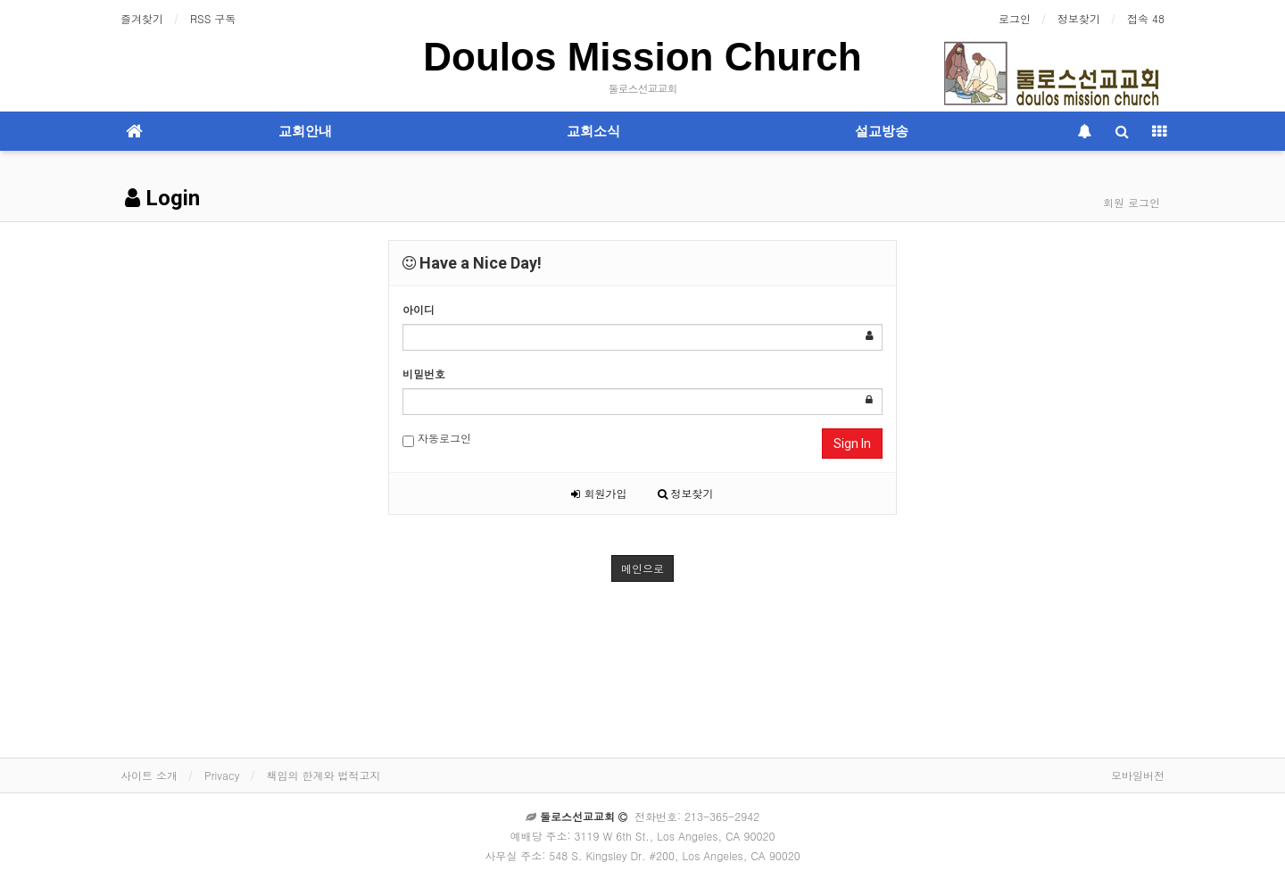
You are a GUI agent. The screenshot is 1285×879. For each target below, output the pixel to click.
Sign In (852, 443)
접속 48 (1146, 18)
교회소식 (593, 131)
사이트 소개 (149, 775)
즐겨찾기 (141, 18)
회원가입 (598, 493)
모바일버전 (1138, 775)
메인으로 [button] (642, 568)
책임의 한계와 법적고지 (323, 775)
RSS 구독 (213, 18)
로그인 (1015, 18)
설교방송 (881, 131)
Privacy (221, 775)
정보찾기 (1078, 18)
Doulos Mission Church (642, 57)
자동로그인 (436, 438)
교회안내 (305, 131)
